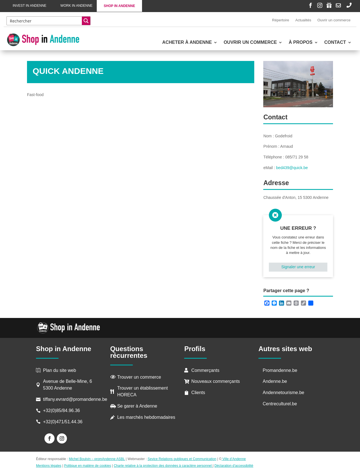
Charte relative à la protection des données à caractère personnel (163, 466)
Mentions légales (48, 466)
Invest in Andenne (29, 6)
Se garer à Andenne (137, 406)
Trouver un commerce (139, 377)
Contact (335, 42)
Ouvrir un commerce (333, 20)
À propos (300, 42)
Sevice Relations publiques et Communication (182, 459)
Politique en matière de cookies (87, 466)
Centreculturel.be (280, 403)
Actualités (303, 20)
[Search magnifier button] (86, 21)
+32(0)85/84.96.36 (61, 410)
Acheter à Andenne (187, 42)
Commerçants (205, 370)
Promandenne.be (280, 370)
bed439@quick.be (292, 167)
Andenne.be (275, 381)
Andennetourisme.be (283, 392)
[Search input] (44, 20)
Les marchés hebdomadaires (146, 417)
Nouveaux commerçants (215, 381)
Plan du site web (59, 370)
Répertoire (280, 20)
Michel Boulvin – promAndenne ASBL (97, 459)
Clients (198, 392)
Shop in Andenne (119, 6)
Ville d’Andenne (233, 459)
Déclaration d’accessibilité (233, 466)
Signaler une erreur (298, 267)
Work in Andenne (76, 6)
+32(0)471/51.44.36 (63, 421)
